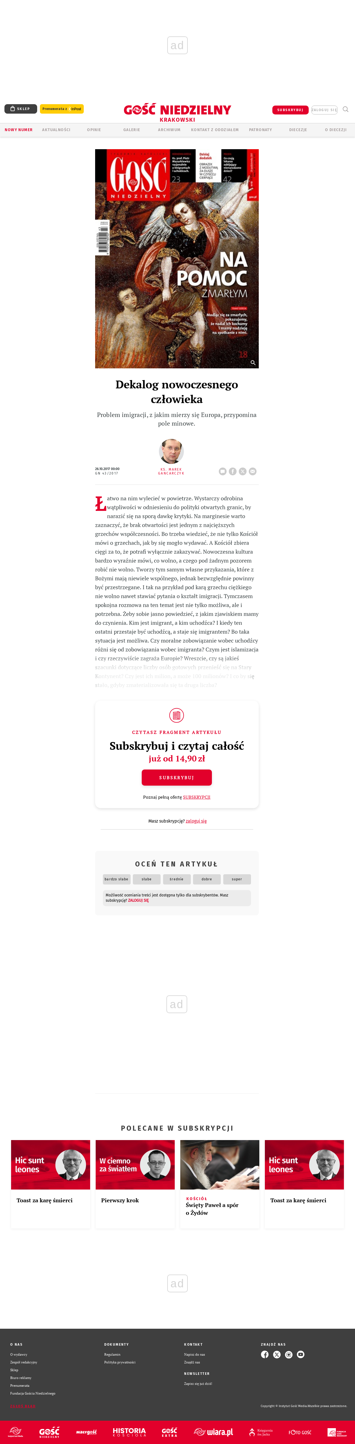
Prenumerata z (61, 109)
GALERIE (131, 130)
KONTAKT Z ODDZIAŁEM (215, 130)
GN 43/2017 (106, 473)
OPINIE (94, 130)
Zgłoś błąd (23, 1406)
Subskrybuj (176, 778)
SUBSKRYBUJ (290, 110)
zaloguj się (324, 110)
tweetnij (244, 469)
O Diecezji (336, 130)
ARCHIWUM (169, 130)
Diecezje (298, 130)
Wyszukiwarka (345, 109)
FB (234, 469)
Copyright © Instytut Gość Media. (284, 1406)
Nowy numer (19, 130)
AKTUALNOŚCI (56, 130)
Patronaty (260, 130)
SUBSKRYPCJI (197, 797)
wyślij (254, 469)
